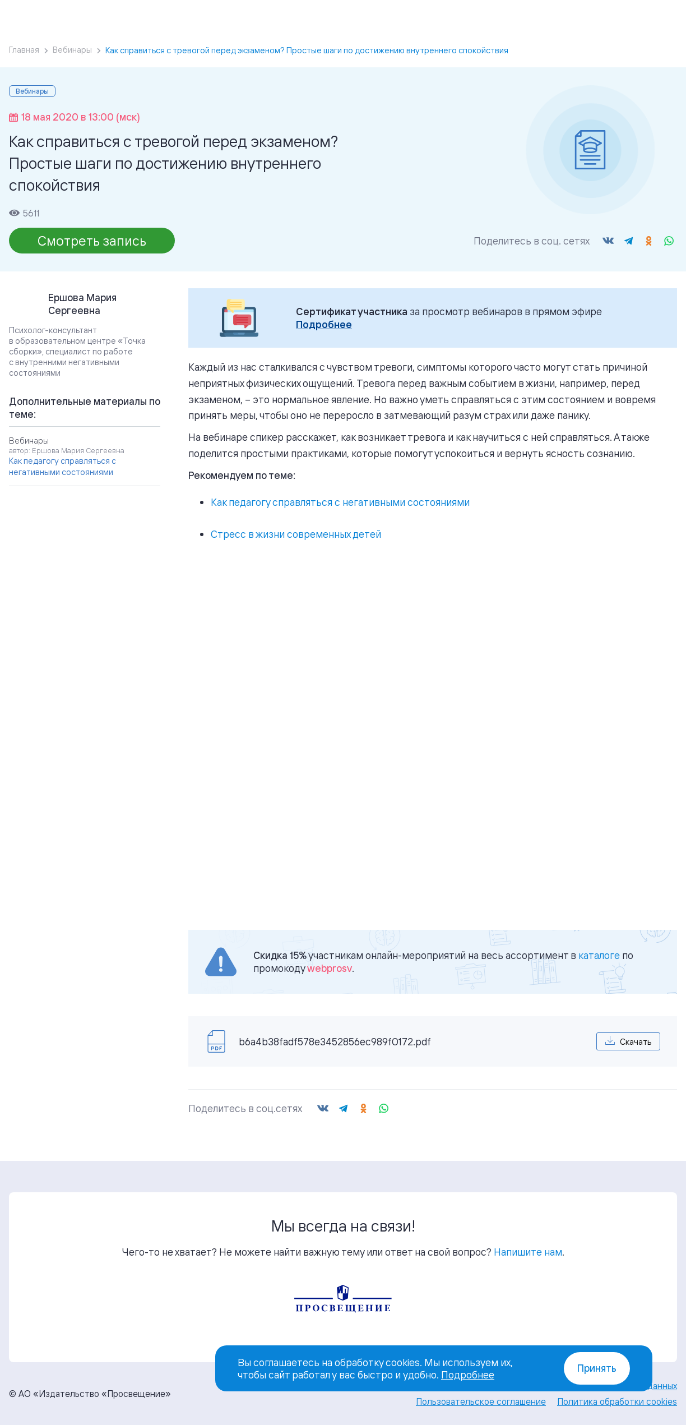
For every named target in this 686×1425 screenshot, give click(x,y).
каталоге (599, 955)
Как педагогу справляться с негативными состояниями (340, 502)
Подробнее (324, 324)
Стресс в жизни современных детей (296, 534)
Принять (597, 1368)
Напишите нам (528, 1252)
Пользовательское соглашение (481, 1401)
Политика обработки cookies (617, 1401)
